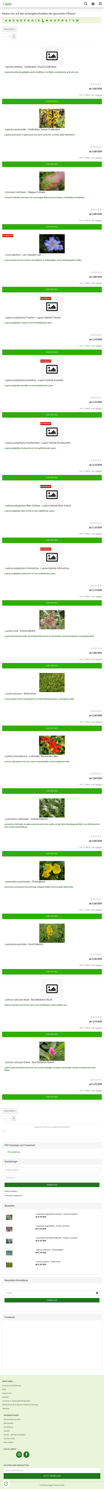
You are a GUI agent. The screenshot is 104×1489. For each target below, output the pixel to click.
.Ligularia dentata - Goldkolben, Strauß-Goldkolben (30, 66)
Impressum (7, 1393)
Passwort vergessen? (13, 1195)
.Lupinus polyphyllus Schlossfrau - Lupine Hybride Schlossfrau (36, 568)
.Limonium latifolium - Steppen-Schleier (24, 192)
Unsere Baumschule (12, 1419)
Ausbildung (8, 1427)
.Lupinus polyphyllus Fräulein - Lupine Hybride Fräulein (32, 317)
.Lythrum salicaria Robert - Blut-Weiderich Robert (29, 1062)
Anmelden (52, 1185)
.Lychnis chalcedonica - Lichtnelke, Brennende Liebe (31, 756)
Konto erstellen (11, 1191)
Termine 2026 (9, 1438)
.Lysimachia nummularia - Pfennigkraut (24, 881)
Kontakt (5, 1397)
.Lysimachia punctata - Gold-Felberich (23, 944)
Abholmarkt (8, 1423)
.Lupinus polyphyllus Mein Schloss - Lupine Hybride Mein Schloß (37, 505)
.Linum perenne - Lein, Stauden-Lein (22, 254)
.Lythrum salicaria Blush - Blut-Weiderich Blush (28, 999)
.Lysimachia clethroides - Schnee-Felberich (26, 819)
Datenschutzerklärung (11, 1385)
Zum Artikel (52, 101)
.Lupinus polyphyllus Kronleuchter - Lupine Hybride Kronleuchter (37, 442)
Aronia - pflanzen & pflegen (15, 1435)
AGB (4, 1389)
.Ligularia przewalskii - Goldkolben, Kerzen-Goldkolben (32, 129)
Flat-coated (8, 1442)
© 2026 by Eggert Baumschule (52, 1485)
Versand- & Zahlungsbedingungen (16, 1401)
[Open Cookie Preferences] (6, 1484)
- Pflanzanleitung (13, 1152)
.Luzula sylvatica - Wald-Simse (20, 693)
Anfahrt (7, 1431)
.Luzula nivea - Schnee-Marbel (19, 630)
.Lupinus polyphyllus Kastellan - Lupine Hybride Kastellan (34, 380)
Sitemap (5, 1408)
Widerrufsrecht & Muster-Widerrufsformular (20, 1405)
